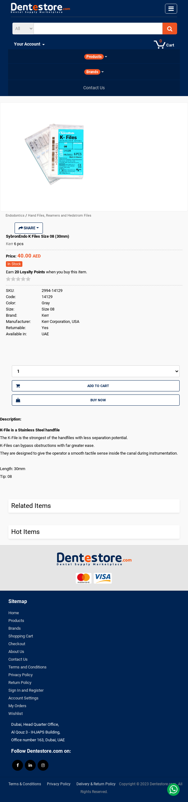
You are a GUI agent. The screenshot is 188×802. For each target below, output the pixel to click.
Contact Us (18, 659)
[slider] (18, 278)
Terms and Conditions (27, 667)
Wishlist (15, 713)
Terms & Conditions (24, 784)
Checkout (16, 643)
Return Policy (19, 682)
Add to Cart (62, 386)
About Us (16, 651)
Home (13, 612)
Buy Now (61, 400)
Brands (14, 628)
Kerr (10, 243)
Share (29, 228)
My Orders (17, 705)
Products (16, 620)
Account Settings (23, 698)
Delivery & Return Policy (96, 784)
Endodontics (15, 216)
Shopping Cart (20, 636)
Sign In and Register (26, 690)
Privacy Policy (20, 674)
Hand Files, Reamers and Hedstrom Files (59, 216)
